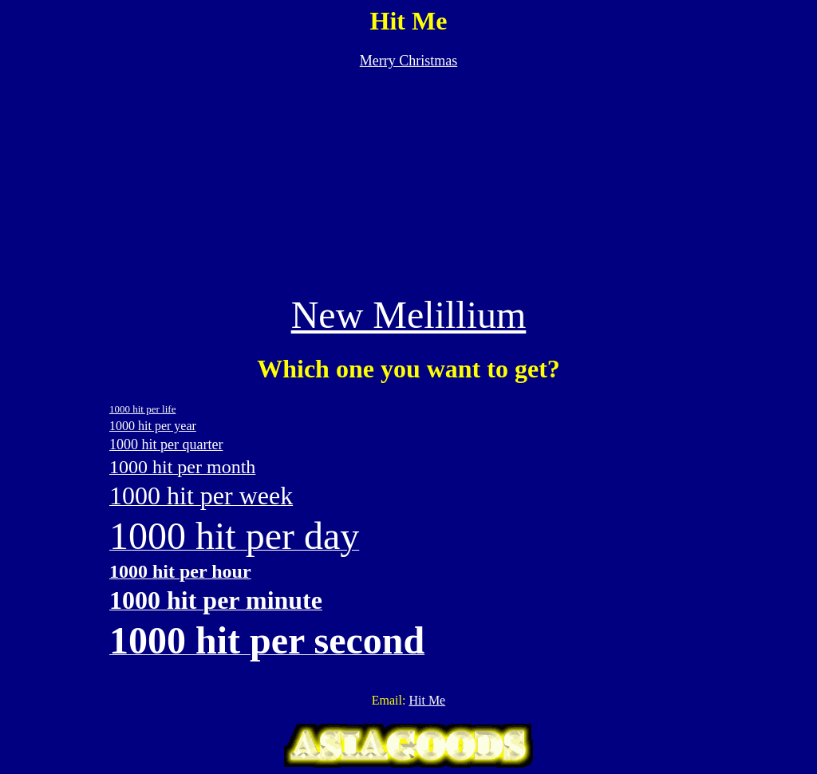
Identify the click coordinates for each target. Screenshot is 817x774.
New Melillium (409, 315)
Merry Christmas (408, 61)
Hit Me (426, 700)
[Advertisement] (408, 181)
